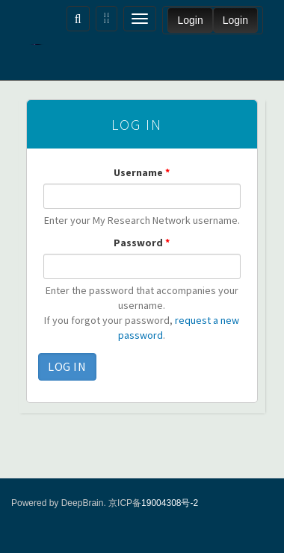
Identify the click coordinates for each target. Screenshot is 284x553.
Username (142, 172)
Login (190, 20)
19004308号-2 (169, 503)
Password (142, 242)
